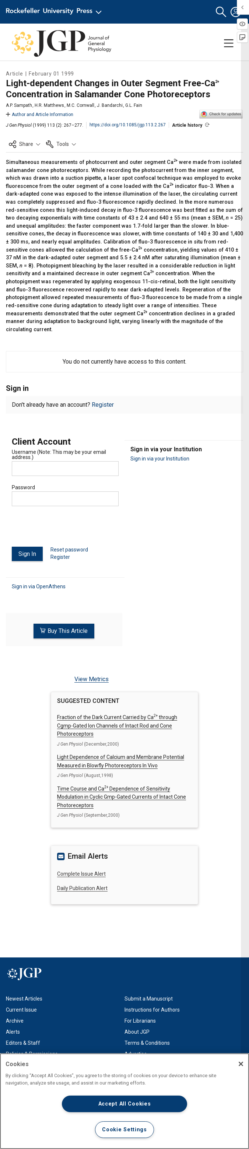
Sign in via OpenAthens (39, 586)
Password (23, 487)
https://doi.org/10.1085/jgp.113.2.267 (128, 124)
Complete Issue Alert (81, 874)
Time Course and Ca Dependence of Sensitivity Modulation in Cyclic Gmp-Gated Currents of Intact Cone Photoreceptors (121, 797)
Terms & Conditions (147, 1043)
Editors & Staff (23, 1043)
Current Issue (21, 1010)
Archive (15, 1021)
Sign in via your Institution (159, 459)
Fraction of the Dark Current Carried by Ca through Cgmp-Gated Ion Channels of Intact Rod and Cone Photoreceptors (117, 725)
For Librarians (140, 1021)
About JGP (137, 1032)
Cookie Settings (124, 1130)
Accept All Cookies (124, 1104)
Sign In (27, 553)
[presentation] (68, 529)
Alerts (13, 1032)
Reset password (69, 550)
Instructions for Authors (152, 1010)
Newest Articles (24, 999)
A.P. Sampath (19, 105)
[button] (221, 12)
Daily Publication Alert (82, 888)
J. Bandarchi (110, 105)
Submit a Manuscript (148, 999)
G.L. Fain (133, 105)
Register (103, 404)
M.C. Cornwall (80, 105)
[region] (124, 1101)
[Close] (241, 1064)
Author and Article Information (39, 114)
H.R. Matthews (49, 105)
